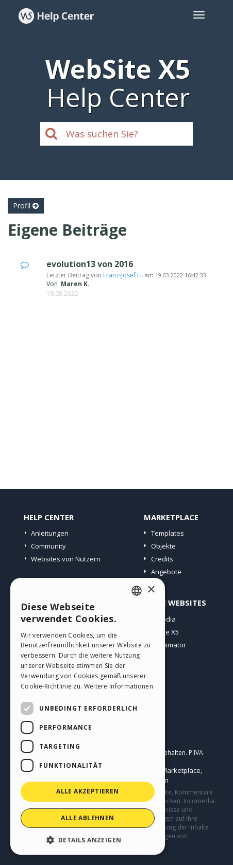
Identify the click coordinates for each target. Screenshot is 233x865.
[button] (88, 839)
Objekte (163, 546)
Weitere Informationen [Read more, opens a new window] (118, 686)
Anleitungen (50, 533)
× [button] (151, 590)
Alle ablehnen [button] (87, 818)
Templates (167, 533)
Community (48, 546)
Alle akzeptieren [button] (87, 791)
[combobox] (136, 591)
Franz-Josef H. (123, 275)
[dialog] (87, 716)
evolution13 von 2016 (89, 264)
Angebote (166, 571)
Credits (162, 558)
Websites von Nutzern (66, 558)
